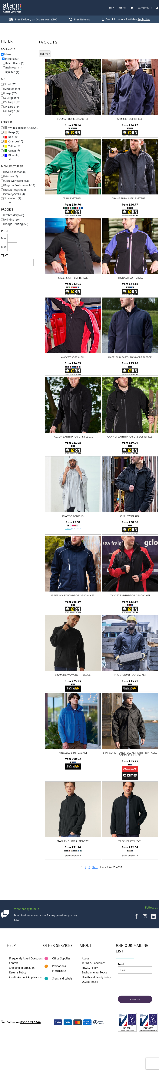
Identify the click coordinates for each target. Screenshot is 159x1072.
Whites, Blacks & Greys (22, 128)
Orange (13, 141)
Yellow (12, 146)
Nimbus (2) (11, 176)
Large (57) (10, 93)
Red (10, 137)
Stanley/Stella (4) (14, 194)
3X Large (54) (12, 106)
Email (121, 964)
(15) (11, 137)
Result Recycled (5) (15, 189)
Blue (11, 155)
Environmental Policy (94, 972)
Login (111, 7)
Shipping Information (22, 967)
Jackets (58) (12, 59)
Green (12, 150)
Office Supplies (61, 958)
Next (95, 867)
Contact (13, 963)
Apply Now (144, 19)
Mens (7, 54)
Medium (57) (12, 89)
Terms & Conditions (93, 963)
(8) (12, 150)
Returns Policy (17, 972)
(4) (11, 132)
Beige (11, 132)
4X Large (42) (12, 111)
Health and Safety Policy (96, 977)
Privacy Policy (90, 967)
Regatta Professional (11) (19, 185)
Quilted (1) (12, 72)
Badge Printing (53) (16, 224)
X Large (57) (11, 98)
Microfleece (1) (15, 63)
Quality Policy (90, 981)
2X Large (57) (12, 102)
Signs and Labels (62, 978)
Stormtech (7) (12, 198)
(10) (13, 141)
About (85, 958)
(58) (22, 128)
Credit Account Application (25, 977)
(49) (11, 155)
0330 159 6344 (30, 1022)
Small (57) (10, 84)
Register (122, 7)
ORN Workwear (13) (16, 181)
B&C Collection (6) (15, 172)
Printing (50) (12, 219)
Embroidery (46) (14, 215)
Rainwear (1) (14, 67)
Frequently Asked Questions (26, 958)
